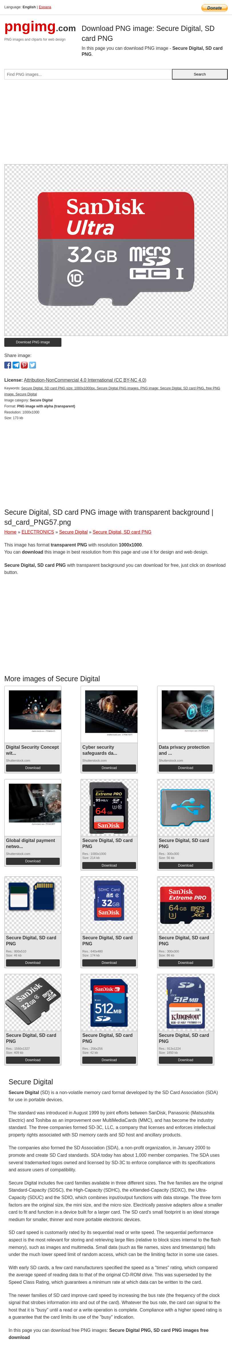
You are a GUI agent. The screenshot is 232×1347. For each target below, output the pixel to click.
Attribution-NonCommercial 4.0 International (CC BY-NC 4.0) (85, 380)
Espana (45, 7)
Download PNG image (33, 342)
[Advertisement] (116, 124)
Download (32, 768)
